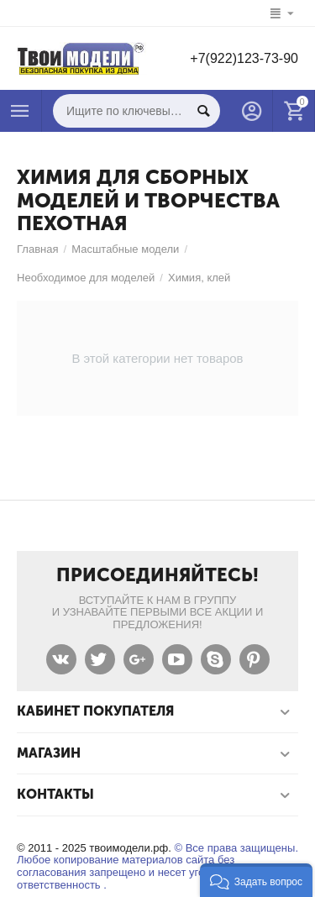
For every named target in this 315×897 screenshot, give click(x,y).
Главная (38, 249)
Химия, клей (199, 277)
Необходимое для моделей (86, 277)
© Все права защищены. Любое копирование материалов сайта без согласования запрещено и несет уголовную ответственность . (157, 867)
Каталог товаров (20, 111)
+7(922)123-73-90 (244, 58)
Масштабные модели (125, 249)
